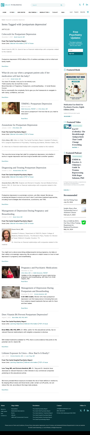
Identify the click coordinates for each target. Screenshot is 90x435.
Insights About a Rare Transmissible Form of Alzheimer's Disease (70, 210)
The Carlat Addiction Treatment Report (43, 413)
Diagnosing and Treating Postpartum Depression (24, 167)
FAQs (62, 12)
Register (76, 12)
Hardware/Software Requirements (65, 425)
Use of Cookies (50, 425)
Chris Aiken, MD (43, 109)
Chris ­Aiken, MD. (17, 128)
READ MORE (67, 116)
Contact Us (4, 415)
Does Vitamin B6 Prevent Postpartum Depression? (25, 314)
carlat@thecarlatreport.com (64, 408)
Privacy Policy (28, 425)
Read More (5, 66)
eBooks (13, 415)
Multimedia (32, 12)
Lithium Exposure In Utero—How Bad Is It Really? (25, 353)
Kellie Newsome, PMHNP (28, 109)
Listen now (66, 189)
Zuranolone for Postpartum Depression (19, 125)
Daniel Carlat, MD (16, 79)
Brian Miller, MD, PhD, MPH (19, 317)
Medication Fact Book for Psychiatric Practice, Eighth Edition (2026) (74, 107)
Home (4, 12)
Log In (71, 12)
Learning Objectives (16, 324)
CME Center (21, 12)
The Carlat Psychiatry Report (40, 408)
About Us (3, 409)
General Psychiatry (77, 125)
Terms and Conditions (19, 425)
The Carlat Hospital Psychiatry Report (42, 415)
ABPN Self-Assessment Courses (19, 417)
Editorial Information (16, 43)
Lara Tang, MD (30, 356)
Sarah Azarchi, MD (19, 37)
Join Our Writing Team (71, 200)
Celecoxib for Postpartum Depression (19, 34)
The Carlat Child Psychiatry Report (41, 411)
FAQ (2, 413)
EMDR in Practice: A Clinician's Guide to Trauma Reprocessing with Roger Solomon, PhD (78, 168)
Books (13, 413)
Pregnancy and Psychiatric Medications (39, 267)
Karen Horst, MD (17, 217)
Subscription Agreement (39, 425)
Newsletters (44, 12)
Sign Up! (71, 53)
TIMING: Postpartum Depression (36, 103)
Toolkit (55, 12)
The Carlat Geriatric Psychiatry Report (42, 417)
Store (12, 12)
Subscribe (82, 12)
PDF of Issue (29, 43)
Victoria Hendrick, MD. (16, 356)
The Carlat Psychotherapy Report (41, 419)
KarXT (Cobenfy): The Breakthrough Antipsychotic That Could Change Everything (78, 137)
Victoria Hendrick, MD (40, 294)
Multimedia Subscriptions (17, 411)
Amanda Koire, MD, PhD (20, 170)
